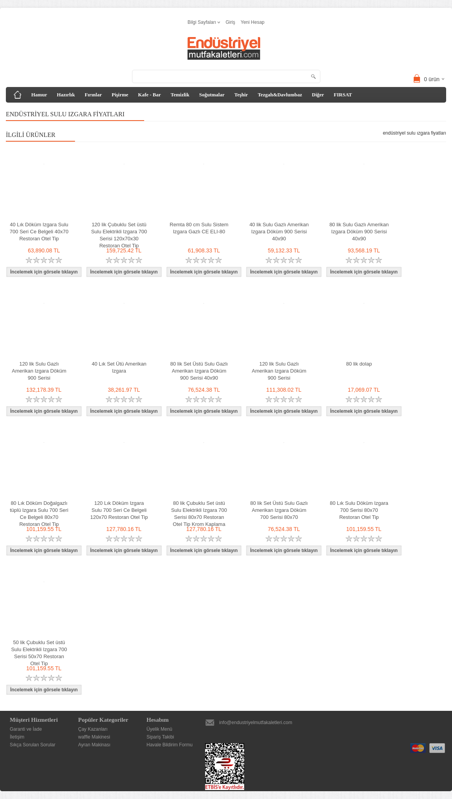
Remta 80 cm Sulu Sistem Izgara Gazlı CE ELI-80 (199, 228)
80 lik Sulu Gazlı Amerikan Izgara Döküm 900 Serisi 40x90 (359, 231)
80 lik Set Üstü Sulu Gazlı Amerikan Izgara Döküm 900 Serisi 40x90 (199, 371)
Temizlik (180, 95)
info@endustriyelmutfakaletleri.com (255, 722)
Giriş (230, 22)
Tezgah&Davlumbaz (280, 95)
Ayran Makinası (94, 745)
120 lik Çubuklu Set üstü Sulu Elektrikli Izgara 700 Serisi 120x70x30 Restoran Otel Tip (119, 235)
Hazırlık (66, 95)
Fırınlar (93, 95)
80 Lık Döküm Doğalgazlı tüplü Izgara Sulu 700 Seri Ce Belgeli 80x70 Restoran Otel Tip (39, 513)
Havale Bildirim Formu (169, 745)
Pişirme (120, 95)
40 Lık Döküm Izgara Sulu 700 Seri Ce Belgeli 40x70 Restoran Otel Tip (39, 231)
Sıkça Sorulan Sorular (32, 745)
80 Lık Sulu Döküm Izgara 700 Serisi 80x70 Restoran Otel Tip (359, 510)
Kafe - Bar (149, 95)
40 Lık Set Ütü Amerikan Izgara (119, 367)
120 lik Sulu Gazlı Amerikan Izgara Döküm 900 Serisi (39, 371)
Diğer (318, 95)
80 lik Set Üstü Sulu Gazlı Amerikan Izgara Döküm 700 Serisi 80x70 (279, 510)
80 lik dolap (359, 364)
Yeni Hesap (252, 22)
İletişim (17, 737)
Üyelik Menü (159, 729)
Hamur (39, 95)
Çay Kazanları (92, 729)
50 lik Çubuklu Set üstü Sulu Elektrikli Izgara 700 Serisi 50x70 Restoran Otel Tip (39, 652)
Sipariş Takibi (160, 737)
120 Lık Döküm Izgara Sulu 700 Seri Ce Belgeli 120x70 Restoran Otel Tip (119, 510)
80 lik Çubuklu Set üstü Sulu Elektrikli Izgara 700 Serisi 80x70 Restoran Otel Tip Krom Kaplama (199, 513)
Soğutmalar (212, 95)
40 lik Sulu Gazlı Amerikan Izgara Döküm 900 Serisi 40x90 (279, 231)
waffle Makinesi (94, 737)
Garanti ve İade (26, 729)
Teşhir (241, 95)
